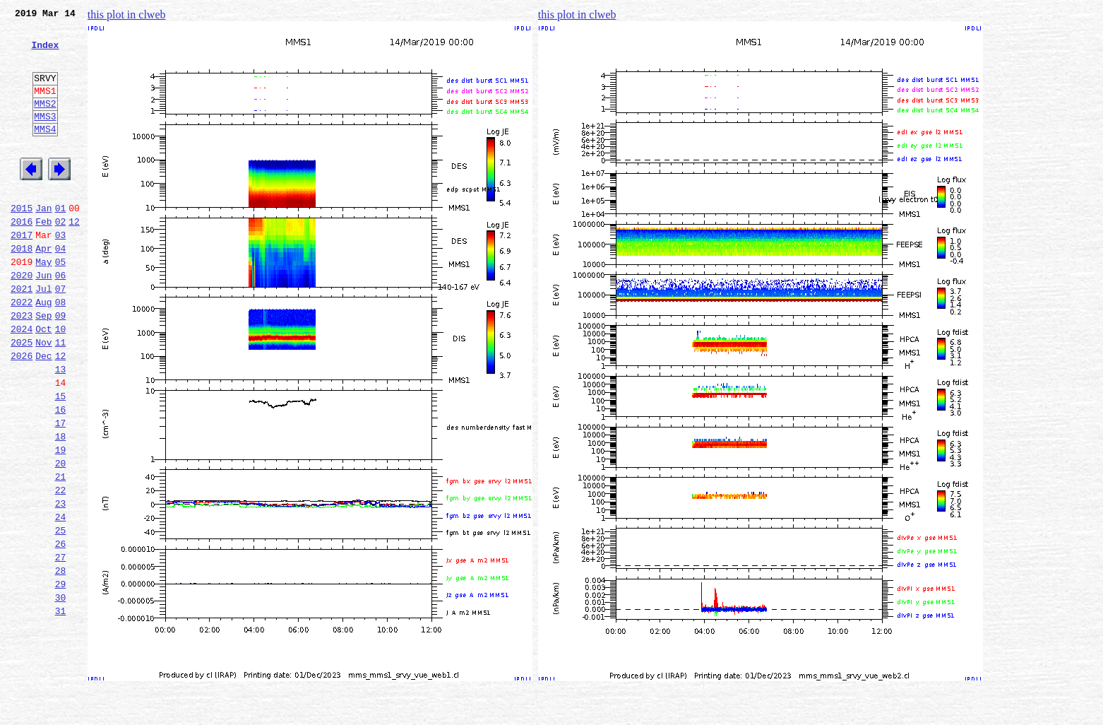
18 (60, 506)
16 (60, 474)
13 (60, 428)
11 (60, 397)
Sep (43, 366)
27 (60, 645)
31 (60, 708)
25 (60, 614)
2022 (21, 350)
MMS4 (45, 152)
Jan (43, 241)
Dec (43, 412)
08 (60, 350)
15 (60, 459)
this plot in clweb (127, 14)
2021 (21, 335)
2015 (21, 241)
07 (60, 335)
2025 (21, 397)
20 (60, 537)
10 (60, 381)
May (43, 303)
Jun (43, 319)
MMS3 (45, 137)
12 (74, 257)
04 (60, 288)
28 (60, 661)
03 (60, 272)
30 (60, 692)
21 (60, 552)
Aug (43, 350)
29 (60, 677)
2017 (21, 272)
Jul (43, 335)
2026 (21, 412)
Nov (43, 397)
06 (60, 319)
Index (45, 53)
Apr (43, 288)
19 (60, 521)
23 (60, 583)
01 (60, 241)
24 (60, 599)
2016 (21, 257)
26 (60, 630)
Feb (43, 257)
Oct (43, 381)
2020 (21, 319)
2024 (21, 381)
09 (60, 366)
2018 (21, 288)
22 (60, 568)
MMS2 (45, 122)
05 (60, 303)
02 (60, 257)
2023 (21, 366)
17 (60, 490)
